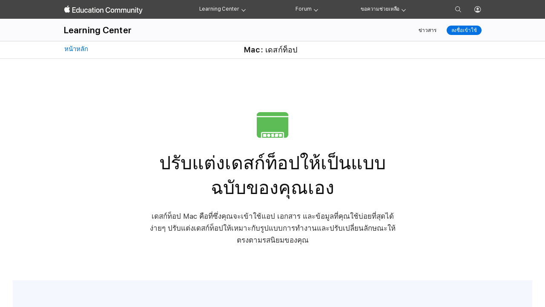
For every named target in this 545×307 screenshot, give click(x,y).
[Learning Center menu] (243, 9)
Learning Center (219, 9)
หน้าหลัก (75, 49)
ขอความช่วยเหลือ (380, 9)
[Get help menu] (404, 9)
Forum (303, 9)
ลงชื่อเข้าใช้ (464, 30)
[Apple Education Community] (103, 10)
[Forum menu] (316, 9)
